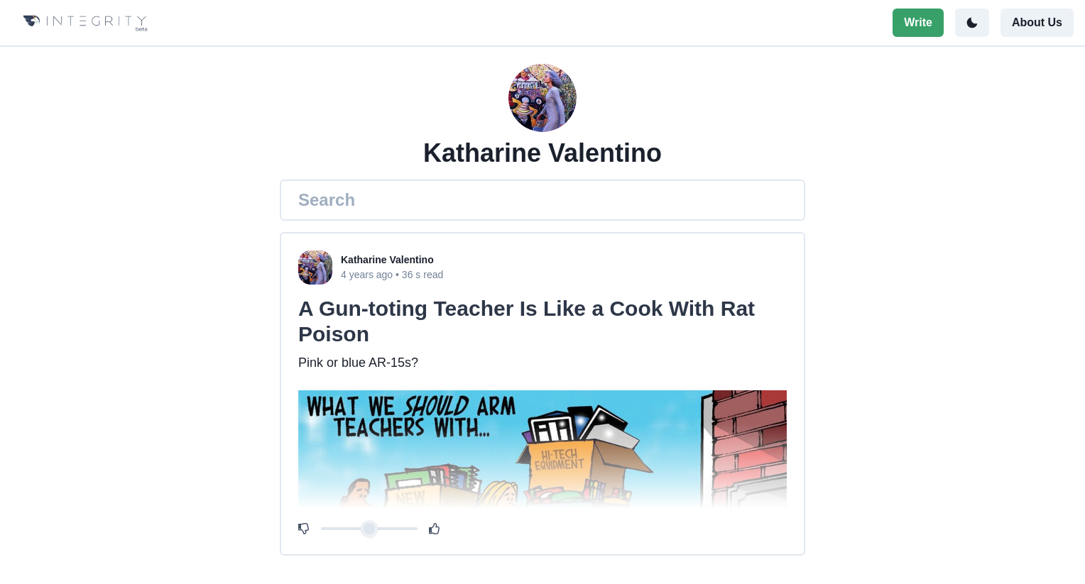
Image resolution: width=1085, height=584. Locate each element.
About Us (1037, 22)
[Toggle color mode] (972, 23)
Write (918, 22)
